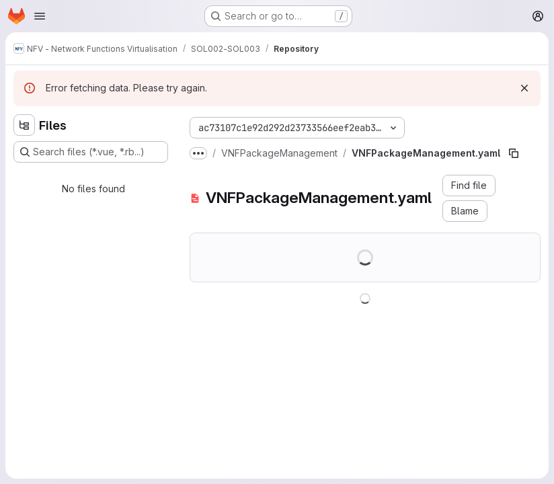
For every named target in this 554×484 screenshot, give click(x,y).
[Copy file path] (513, 153)
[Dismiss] (524, 88)
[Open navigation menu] (39, 16)
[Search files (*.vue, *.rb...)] (90, 152)
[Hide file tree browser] (24, 125)
